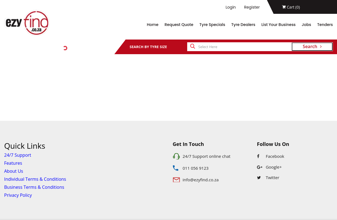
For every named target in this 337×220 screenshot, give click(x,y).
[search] (192, 46)
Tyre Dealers (243, 24)
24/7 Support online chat (207, 156)
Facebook (270, 156)
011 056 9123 (196, 168)
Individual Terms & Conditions (35, 179)
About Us (13, 171)
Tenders (325, 24)
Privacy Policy (18, 195)
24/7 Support (17, 155)
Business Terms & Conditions (34, 187)
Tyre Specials (212, 24)
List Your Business (278, 24)
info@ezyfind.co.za (201, 179)
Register (252, 7)
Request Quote (178, 24)
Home (152, 24)
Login (231, 7)
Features (13, 163)
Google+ (269, 167)
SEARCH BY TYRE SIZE (148, 46)
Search (312, 46)
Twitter (268, 177)
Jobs (306, 24)
